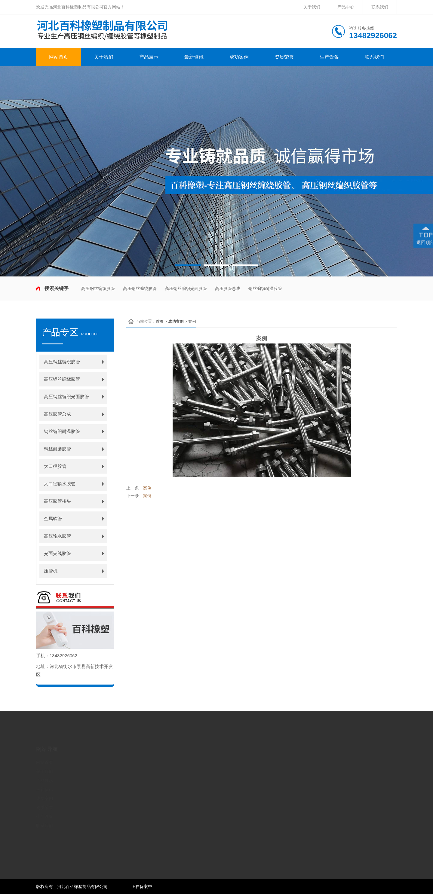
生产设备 (329, 56)
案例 (147, 488)
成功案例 (239, 56)
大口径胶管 (55, 466)
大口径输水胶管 (59, 483)
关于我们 (311, 7)
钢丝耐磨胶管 (57, 448)
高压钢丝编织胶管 (98, 288)
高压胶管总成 (227, 288)
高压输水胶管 (57, 536)
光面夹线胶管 (57, 553)
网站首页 (58, 56)
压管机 (50, 570)
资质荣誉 (284, 56)
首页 (160, 321)
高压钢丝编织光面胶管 (186, 288)
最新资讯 (194, 56)
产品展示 (148, 56)
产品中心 (345, 7)
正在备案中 (141, 886)
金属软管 (53, 518)
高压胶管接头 (57, 501)
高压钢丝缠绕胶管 (140, 288)
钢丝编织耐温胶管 (265, 288)
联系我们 (379, 7)
